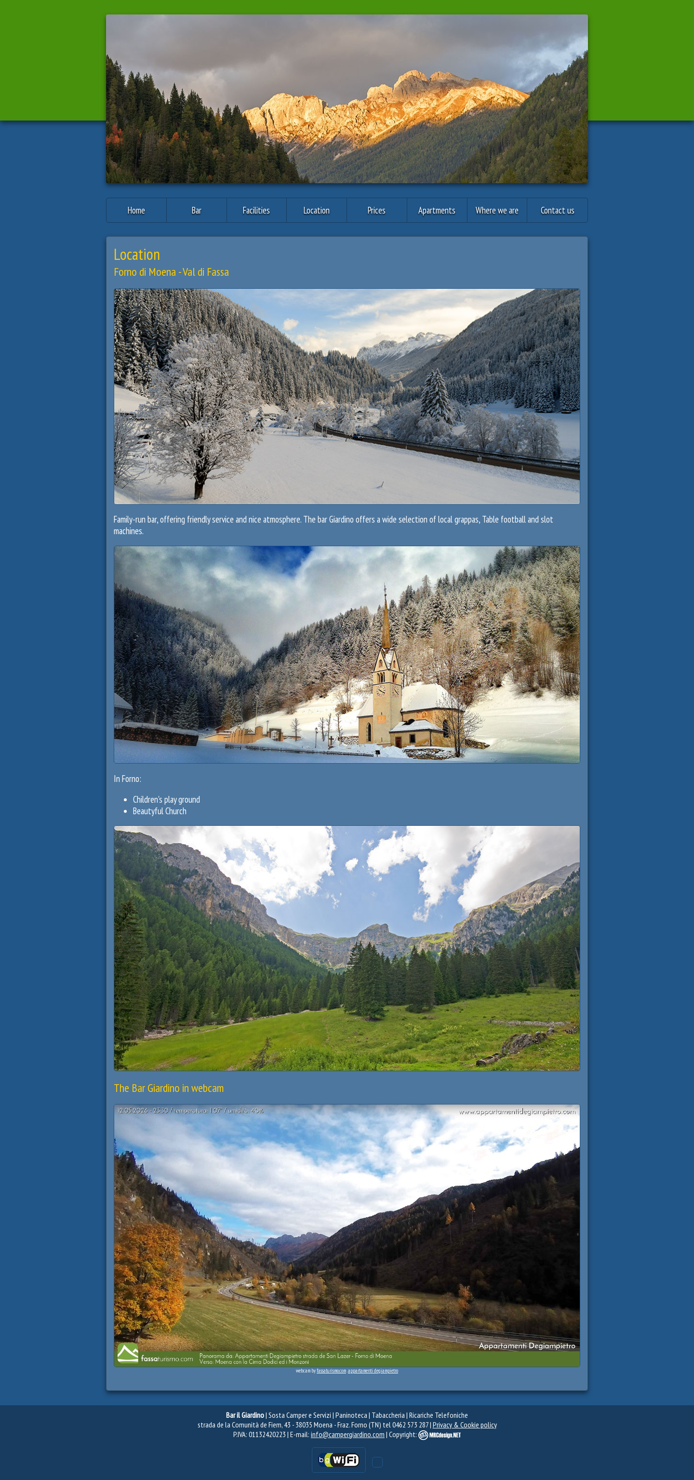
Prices (377, 210)
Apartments (436, 210)
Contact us (557, 210)
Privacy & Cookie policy (465, 1424)
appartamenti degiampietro (373, 1370)
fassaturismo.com (331, 1370)
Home (136, 210)
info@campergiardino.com (348, 1434)
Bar (196, 210)
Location (317, 210)
